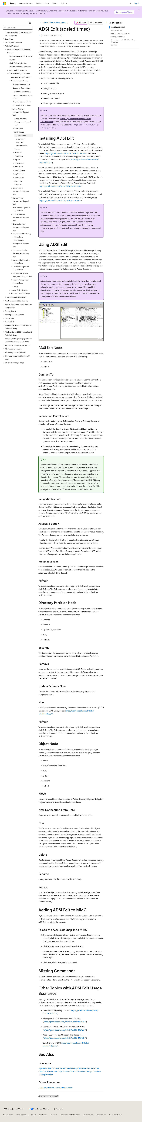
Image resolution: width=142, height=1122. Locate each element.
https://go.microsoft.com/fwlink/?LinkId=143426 (64, 1021)
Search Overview (67, 1068)
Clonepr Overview (93, 1071)
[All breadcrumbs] (40, 23)
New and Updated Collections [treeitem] (20, 66)
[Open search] (130, 3)
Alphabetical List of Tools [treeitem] (22, 105)
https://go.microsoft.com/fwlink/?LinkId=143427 (64, 1030)
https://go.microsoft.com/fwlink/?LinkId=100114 (65, 153)
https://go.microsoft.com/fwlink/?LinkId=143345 (59, 186)
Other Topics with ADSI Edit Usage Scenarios (123, 41)
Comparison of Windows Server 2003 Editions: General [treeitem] (18, 34)
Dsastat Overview (78, 1071)
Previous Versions (21, 1115)
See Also (114, 45)
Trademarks (100, 1115)
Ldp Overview (64, 1071)
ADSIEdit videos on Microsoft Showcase (55, 1087)
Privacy (52, 1115)
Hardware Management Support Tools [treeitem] (21, 209)
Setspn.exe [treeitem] (18, 184)
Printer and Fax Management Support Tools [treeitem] (21, 243)
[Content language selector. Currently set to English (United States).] (14, 1109)
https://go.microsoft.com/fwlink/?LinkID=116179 (59, 200)
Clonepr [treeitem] (17, 149)
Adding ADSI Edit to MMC (120, 33)
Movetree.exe (52, 1071)
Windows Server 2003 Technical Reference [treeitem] (20, 58)
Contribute (43, 1115)
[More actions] (106, 23)
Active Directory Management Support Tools (55, 22)
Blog (32, 1115)
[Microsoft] (4, 3)
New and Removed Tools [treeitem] (22, 102)
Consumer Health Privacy (69, 1115)
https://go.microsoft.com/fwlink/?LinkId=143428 (64, 1038)
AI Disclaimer (8, 1115)
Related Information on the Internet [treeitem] (22, 96)
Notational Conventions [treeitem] (21, 88)
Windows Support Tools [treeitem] (21, 84)
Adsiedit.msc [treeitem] (21, 135)
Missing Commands (118, 36)
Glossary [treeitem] (16, 286)
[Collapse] (30, 23)
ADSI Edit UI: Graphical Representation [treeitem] (21, 142)
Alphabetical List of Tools (48, 1068)
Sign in (136, 3)
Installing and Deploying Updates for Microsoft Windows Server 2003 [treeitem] (18, 340)
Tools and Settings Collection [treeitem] (21, 77)
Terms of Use (88, 1115)
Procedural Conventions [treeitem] (21, 91)
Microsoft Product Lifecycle (69, 10)
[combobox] (18, 28)
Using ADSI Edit (116, 30)
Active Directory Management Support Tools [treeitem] (22, 121)
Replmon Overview (82, 1068)
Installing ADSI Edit (118, 27)
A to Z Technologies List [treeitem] (17, 63)
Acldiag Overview (45, 1074)
